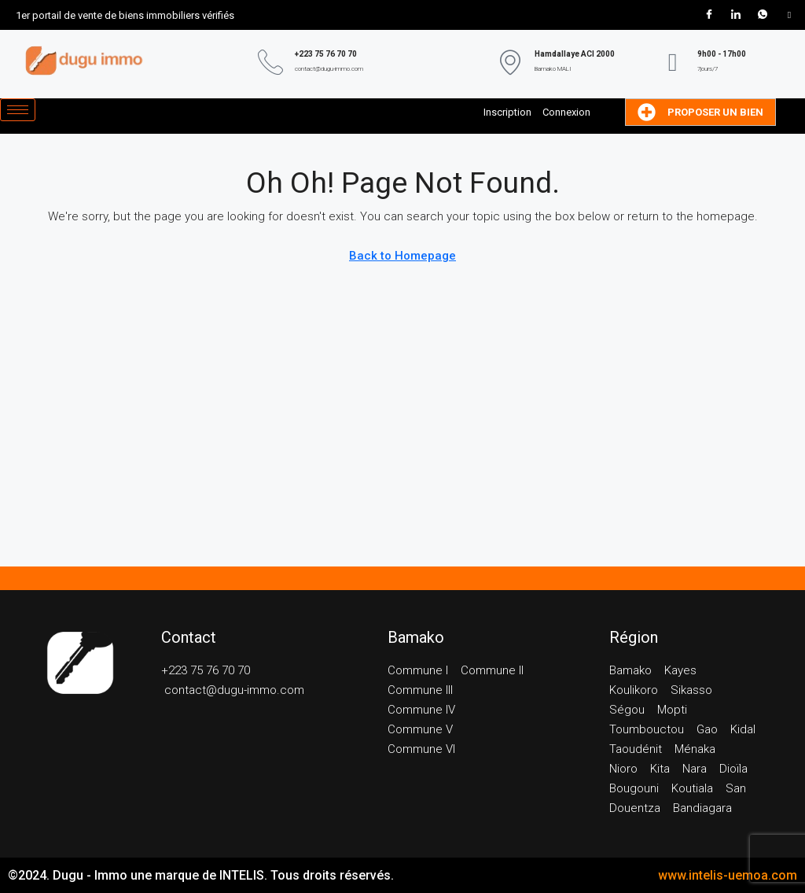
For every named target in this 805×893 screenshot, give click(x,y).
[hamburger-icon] (17, 109)
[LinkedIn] (736, 15)
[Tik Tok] (789, 15)
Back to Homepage (402, 256)
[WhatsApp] (762, 15)
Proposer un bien (700, 112)
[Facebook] (709, 15)
